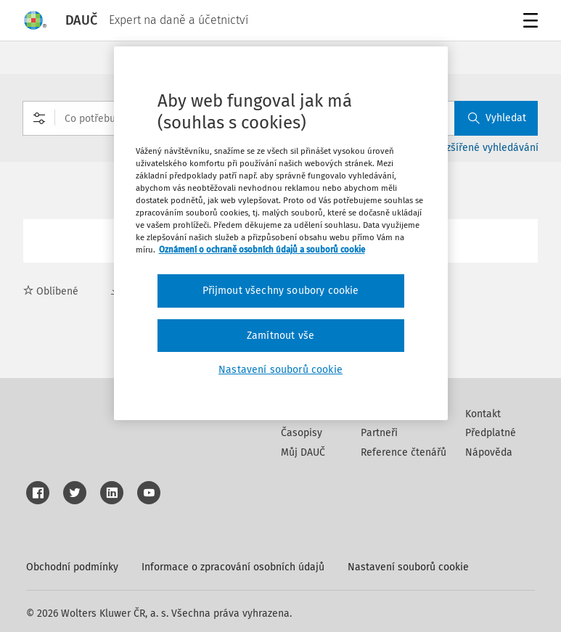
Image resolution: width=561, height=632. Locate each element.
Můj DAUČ (303, 452)
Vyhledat (497, 118)
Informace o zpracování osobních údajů (233, 567)
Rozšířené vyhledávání (487, 147)
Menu (528, 22)
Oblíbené (50, 291)
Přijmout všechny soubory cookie (280, 290)
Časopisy (301, 433)
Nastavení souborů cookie (408, 567)
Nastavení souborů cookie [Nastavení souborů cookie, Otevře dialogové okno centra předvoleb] (280, 370)
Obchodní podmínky (72, 567)
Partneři (379, 433)
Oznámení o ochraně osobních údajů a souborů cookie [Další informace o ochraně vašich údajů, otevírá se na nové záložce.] (262, 250)
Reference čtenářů (403, 452)
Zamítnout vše (280, 335)
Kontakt (483, 414)
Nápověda (488, 452)
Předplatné (490, 433)
